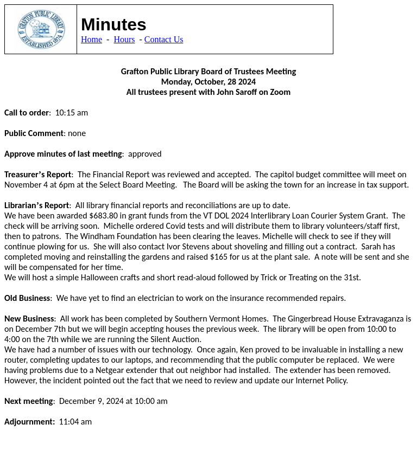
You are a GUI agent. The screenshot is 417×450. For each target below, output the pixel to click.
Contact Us (164, 39)
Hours (124, 39)
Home (91, 39)
